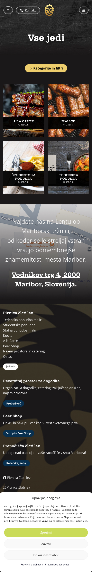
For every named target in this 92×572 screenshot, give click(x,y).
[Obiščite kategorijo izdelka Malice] (68, 110)
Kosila (7, 335)
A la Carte (10, 340)
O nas (7, 356)
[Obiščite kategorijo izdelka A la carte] (23, 110)
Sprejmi (46, 532)
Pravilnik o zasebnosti (57, 564)
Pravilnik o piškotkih (32, 564)
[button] (8, 10)
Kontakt (28, 10)
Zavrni (46, 544)
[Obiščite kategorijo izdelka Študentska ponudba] (23, 167)
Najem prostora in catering (24, 351)
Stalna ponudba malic (20, 330)
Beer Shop (11, 346)
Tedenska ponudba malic (22, 320)
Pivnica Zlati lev (16, 477)
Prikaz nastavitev (46, 555)
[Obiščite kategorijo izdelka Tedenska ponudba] (68, 167)
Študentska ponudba (19, 325)
